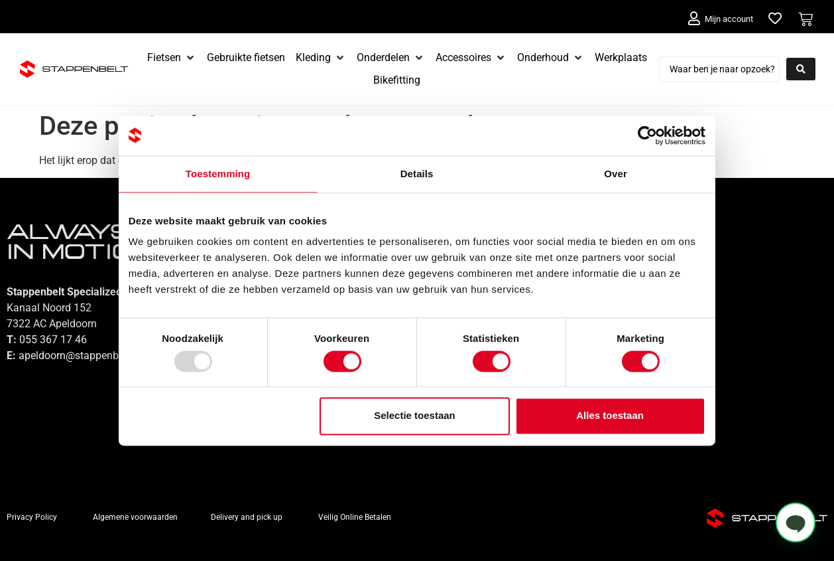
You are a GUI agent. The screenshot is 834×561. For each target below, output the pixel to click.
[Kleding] (320, 57)
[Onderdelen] (390, 57)
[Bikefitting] (397, 80)
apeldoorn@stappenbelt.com (86, 355)
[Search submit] (800, 69)
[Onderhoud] (550, 57)
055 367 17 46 (53, 339)
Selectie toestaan (415, 416)
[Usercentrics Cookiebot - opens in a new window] (647, 135)
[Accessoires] (471, 57)
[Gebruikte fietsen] (246, 57)
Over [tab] (616, 173)
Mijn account (729, 19)
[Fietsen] (172, 57)
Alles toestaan (610, 416)
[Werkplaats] (620, 57)
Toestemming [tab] (218, 173)
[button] (795, 522)
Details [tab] (417, 173)
